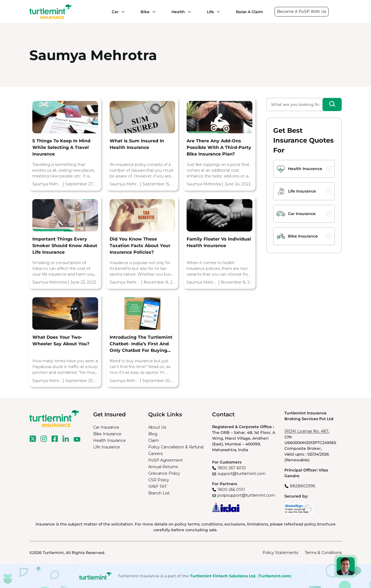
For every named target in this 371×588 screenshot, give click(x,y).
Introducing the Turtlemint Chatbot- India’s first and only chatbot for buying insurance (141, 344)
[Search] (332, 104)
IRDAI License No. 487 (306, 431)
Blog (152, 433)
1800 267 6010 (232, 467)
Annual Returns (163, 466)
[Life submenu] (217, 12)
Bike (145, 11)
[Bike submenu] (153, 12)
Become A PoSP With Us (301, 11)
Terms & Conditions (323, 552)
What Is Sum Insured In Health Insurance (137, 144)
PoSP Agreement (165, 460)
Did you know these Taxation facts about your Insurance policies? (140, 245)
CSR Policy (158, 479)
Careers (155, 453)
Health (178, 11)
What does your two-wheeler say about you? (60, 340)
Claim (153, 440)
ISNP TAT (157, 486)
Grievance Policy (164, 473)
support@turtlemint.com (242, 473)
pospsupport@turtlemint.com (246, 495)
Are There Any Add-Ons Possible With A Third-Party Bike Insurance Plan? (219, 147)
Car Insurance (302, 213)
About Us (157, 427)
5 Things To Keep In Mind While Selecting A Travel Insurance (61, 147)
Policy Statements (280, 552)
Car (115, 11)
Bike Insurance (303, 236)
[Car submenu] (122, 12)
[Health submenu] (188, 12)
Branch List (159, 493)
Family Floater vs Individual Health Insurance (219, 242)
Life (210, 11)
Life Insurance (302, 191)
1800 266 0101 (231, 489)
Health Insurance (305, 168)
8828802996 (302, 486)
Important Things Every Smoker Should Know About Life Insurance (64, 245)
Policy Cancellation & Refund (175, 447)
